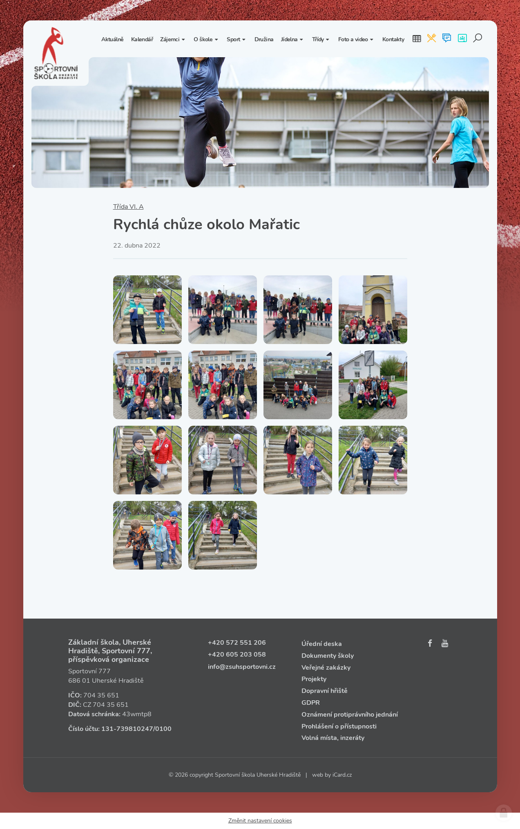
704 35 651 (101, 695)
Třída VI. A (128, 206)
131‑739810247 (127, 728)
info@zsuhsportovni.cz (242, 666)
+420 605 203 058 (237, 654)
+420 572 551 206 (237, 642)
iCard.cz (342, 775)
